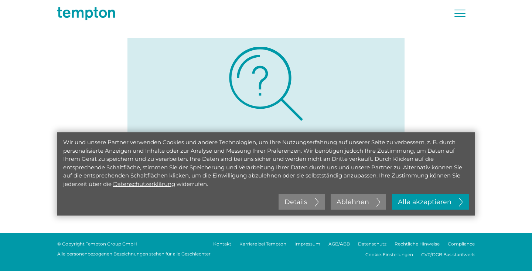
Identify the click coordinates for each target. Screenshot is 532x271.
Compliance (461, 244)
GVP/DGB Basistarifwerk (448, 254)
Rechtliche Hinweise (417, 244)
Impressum (307, 244)
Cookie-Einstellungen (389, 254)
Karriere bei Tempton (262, 244)
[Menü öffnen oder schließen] (460, 13)
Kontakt (222, 244)
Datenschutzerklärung (144, 183)
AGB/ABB (339, 244)
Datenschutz (372, 244)
